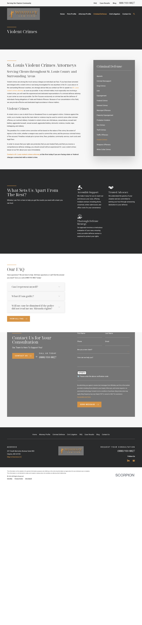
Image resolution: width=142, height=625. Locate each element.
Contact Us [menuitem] (126, 14)
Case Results (105, 3)
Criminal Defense (59, 481)
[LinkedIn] (128, 507)
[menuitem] (114, 76)
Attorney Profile (44, 481)
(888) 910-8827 (126, 497)
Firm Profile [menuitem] (71, 14)
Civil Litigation (72, 481)
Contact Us (106, 481)
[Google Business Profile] (134, 507)
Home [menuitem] (62, 14)
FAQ (95, 3)
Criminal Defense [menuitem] (100, 14)
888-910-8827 (127, 3)
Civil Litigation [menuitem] (114, 14)
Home (34, 481)
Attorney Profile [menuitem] (85, 14)
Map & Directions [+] (14, 504)
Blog (114, 3)
